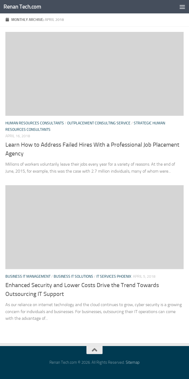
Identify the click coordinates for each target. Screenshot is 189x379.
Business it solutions (73, 276)
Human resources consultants (34, 123)
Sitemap (133, 362)
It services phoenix (113, 276)
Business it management (27, 276)
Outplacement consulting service (98, 123)
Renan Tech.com (22, 6)
